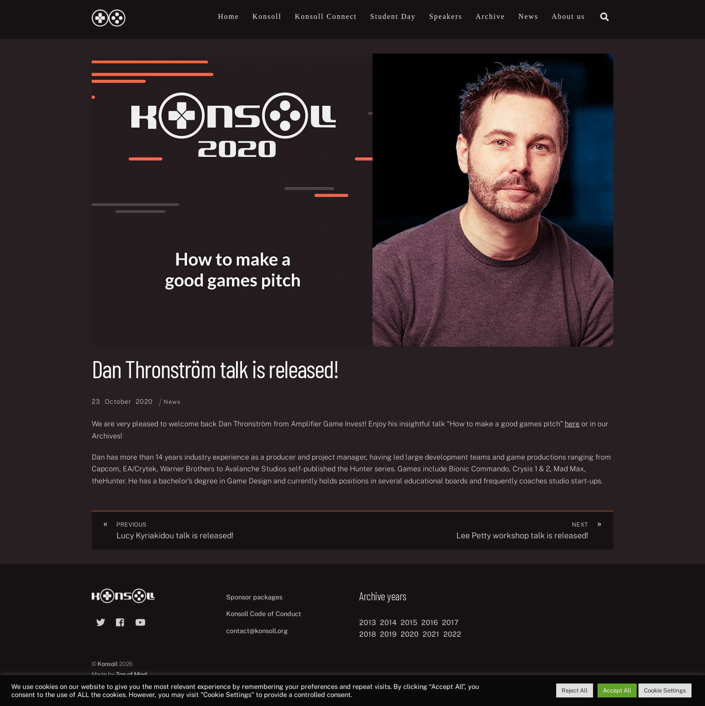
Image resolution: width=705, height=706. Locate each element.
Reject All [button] (575, 690)
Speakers (445, 16)
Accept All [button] (617, 690)
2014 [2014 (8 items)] (388, 622)
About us (568, 16)
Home (228, 16)
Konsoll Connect (326, 16)
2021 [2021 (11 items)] (431, 634)
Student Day (393, 16)
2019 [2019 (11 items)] (388, 634)
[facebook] (120, 621)
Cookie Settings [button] (665, 690)
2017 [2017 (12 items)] (450, 622)
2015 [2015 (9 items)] (409, 622)
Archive (490, 16)
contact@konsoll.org (257, 631)
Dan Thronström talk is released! (215, 369)
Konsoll (266, 16)
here (572, 424)
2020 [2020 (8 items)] (410, 634)
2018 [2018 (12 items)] (367, 634)
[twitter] (101, 621)
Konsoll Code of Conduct (263, 614)
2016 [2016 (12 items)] (429, 622)
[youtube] (140, 621)
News (528, 16)
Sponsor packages (254, 597)
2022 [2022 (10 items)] (452, 634)
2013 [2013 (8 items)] (367, 622)
